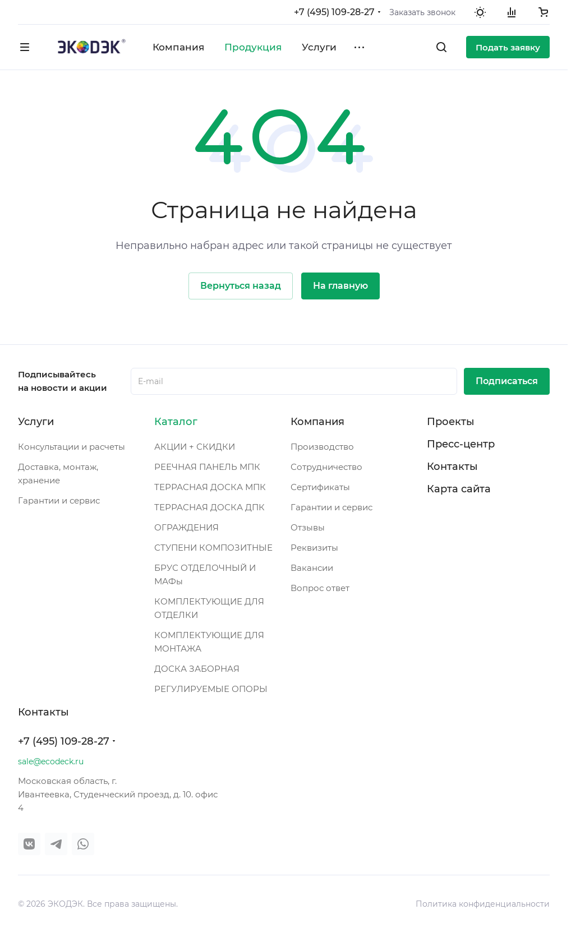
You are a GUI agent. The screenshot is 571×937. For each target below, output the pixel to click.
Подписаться (507, 381)
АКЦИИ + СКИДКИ (194, 446)
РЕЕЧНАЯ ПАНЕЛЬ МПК (207, 466)
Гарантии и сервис (59, 500)
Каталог (175, 422)
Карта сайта (459, 489)
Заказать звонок (422, 12)
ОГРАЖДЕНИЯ (186, 527)
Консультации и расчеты (71, 446)
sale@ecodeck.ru (51, 761)
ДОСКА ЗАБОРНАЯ (197, 668)
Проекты (451, 422)
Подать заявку (508, 47)
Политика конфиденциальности (483, 904)
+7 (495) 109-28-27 (334, 12)
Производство (322, 446)
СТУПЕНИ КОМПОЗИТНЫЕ (213, 547)
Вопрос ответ (320, 588)
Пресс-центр (461, 444)
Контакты (452, 466)
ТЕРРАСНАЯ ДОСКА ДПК (209, 507)
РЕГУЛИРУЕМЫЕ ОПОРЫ (211, 689)
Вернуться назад (240, 285)
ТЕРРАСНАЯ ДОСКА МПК (210, 487)
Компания (317, 422)
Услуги (36, 422)
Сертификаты (320, 487)
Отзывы (308, 527)
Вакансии (312, 567)
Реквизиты (314, 547)
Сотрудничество (326, 466)
